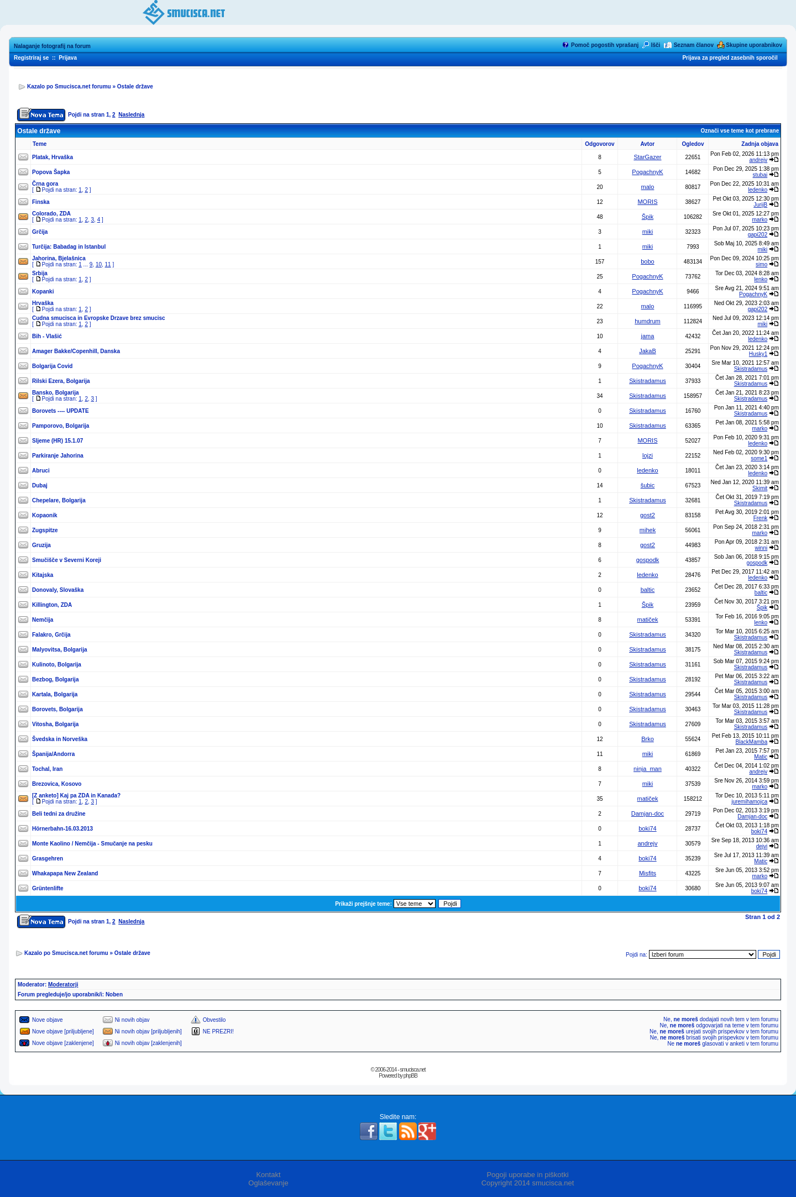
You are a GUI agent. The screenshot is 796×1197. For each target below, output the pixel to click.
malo (647, 186)
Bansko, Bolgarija (55, 393)
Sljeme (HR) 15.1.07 (57, 441)
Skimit (759, 488)
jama (647, 336)
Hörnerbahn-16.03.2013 (62, 829)
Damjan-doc (647, 813)
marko (759, 220)
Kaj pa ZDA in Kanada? (90, 795)
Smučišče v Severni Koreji (66, 560)
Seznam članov (694, 45)
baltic (648, 589)
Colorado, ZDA (51, 214)
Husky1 (758, 354)
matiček (647, 619)
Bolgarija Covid (52, 366)
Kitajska (42, 575)
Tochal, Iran (47, 769)
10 (99, 264)
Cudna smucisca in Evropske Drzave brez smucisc (98, 318)
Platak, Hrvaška (52, 157)
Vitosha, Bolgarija (55, 724)
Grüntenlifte (48, 888)
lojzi (647, 455)
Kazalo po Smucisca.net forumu (69, 86)
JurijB (760, 205)
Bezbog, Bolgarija (55, 679)
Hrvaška (43, 303)
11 (108, 264)
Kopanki (43, 291)
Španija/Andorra (53, 754)
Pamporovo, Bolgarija (60, 426)
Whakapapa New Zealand (65, 873)
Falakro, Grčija (51, 635)
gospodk (647, 559)
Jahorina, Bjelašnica (59, 258)
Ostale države (135, 86)
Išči (656, 45)
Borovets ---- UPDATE (60, 411)
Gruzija (41, 545)
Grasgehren (47, 858)
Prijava (68, 58)
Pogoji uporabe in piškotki (527, 1174)
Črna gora (45, 184)
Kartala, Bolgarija (54, 694)
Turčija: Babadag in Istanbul (69, 247)
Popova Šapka (51, 172)
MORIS (647, 201)
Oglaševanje (268, 1183)
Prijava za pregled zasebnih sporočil (729, 58)
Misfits (647, 873)
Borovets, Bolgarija (57, 709)
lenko (760, 279)
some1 (759, 458)
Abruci (41, 471)
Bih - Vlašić (47, 336)
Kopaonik (44, 515)
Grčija (40, 232)
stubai (760, 175)
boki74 (647, 828)
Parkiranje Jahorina (57, 456)
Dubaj (40, 485)
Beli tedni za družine (59, 814)
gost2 (647, 515)
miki (647, 231)
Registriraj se (31, 58)
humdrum (647, 321)
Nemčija (42, 620)
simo (761, 264)
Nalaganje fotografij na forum (52, 46)
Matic (760, 757)
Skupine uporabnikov (754, 45)
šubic (648, 485)
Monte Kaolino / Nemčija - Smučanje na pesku (92, 844)
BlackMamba (751, 742)
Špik (647, 216)
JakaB (647, 351)
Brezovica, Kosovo (56, 784)
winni (761, 548)
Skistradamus (751, 369)
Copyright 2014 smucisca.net (527, 1183)
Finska (41, 202)
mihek (648, 530)
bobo (647, 261)
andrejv (758, 160)
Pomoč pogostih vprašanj (604, 45)
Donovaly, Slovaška (57, 590)
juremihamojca (749, 802)
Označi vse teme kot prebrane (739, 131)
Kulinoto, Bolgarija (56, 665)
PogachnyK (647, 172)
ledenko (757, 190)
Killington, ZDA (52, 605)
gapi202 (758, 235)
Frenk (760, 518)
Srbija (40, 273)
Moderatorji (63, 984)
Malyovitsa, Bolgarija (59, 650)
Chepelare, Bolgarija (59, 500)
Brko (647, 739)
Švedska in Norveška (59, 739)
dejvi (762, 846)
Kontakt (268, 1174)
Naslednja (131, 115)
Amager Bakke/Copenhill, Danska (76, 351)
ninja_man (647, 768)
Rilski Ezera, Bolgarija (61, 381)
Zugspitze (45, 530)
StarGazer (647, 157)
